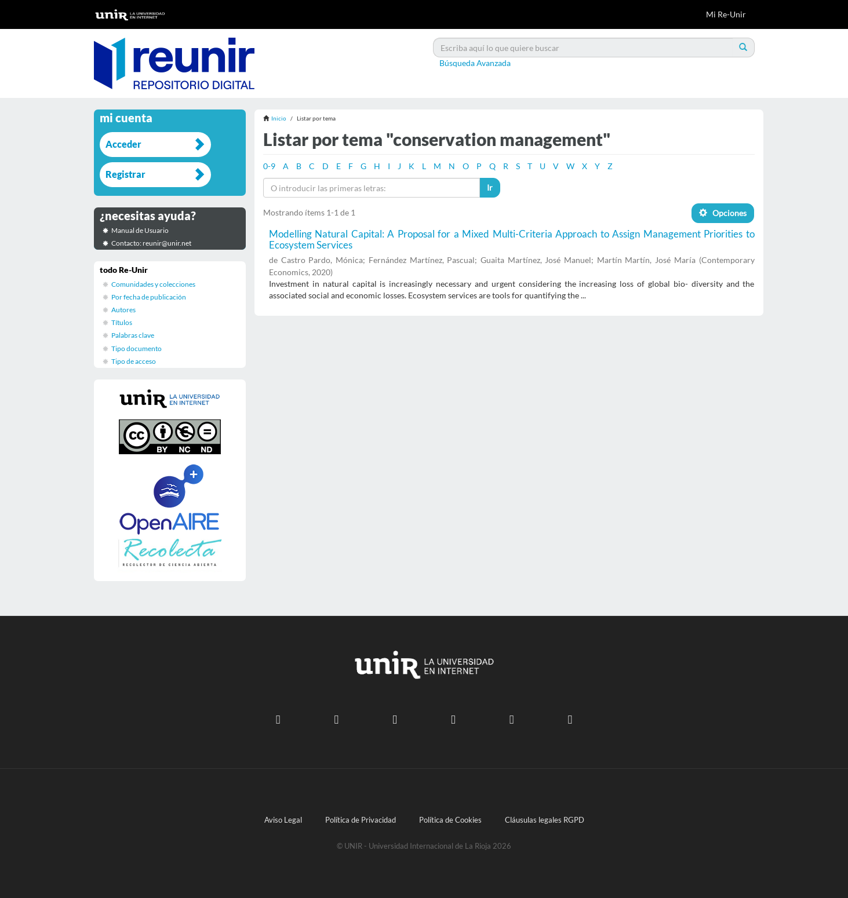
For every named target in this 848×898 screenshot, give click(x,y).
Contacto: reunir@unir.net (151, 243)
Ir (490, 187)
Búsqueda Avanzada (475, 63)
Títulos (121, 322)
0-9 (269, 166)
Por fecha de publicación (148, 297)
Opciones (723, 213)
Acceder (123, 143)
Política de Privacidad (360, 820)
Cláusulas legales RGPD (544, 820)
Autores (123, 309)
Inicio (278, 118)
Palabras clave (132, 335)
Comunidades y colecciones (153, 284)
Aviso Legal (283, 820)
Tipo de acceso (133, 361)
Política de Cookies (450, 820)
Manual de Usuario (140, 230)
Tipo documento (136, 348)
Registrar (125, 174)
